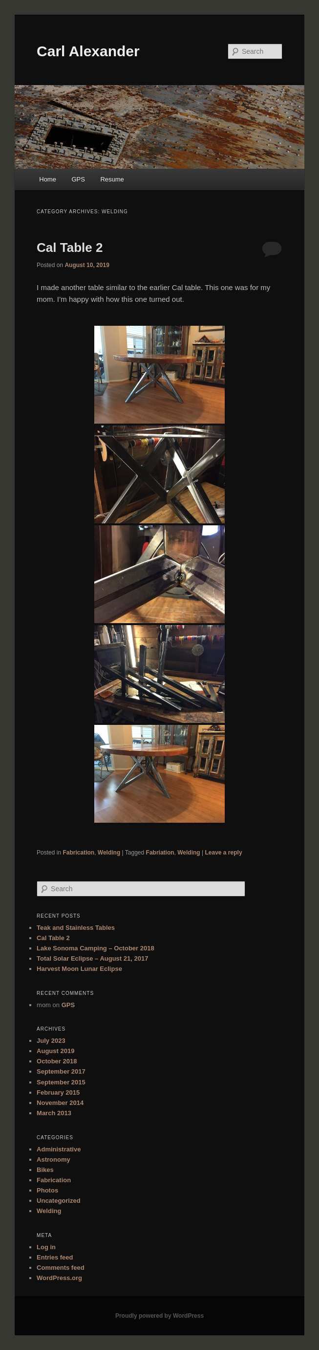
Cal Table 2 (70, 247)
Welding (109, 852)
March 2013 (54, 1113)
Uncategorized (59, 1200)
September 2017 (61, 1071)
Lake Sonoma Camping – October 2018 (95, 948)
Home (47, 179)
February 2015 (58, 1092)
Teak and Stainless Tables (76, 927)
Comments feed (61, 1267)
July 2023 (51, 1040)
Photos (47, 1190)
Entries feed (55, 1257)
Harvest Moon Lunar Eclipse (79, 968)
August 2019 (55, 1051)
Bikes (45, 1169)
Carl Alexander (88, 51)
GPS (78, 179)
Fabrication (78, 852)
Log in (46, 1247)
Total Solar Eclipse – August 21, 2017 (92, 958)
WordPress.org (59, 1278)
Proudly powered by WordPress (159, 1315)
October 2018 (57, 1061)
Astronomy (53, 1159)
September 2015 (61, 1082)
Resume (112, 179)
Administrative (59, 1149)
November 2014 (60, 1102)
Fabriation (160, 852)
